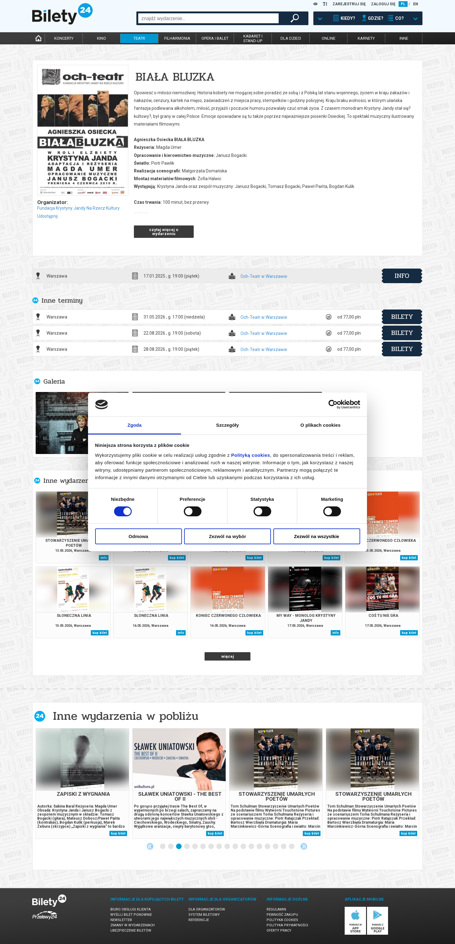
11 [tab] (244, 847)
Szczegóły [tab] (227, 425)
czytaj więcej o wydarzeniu (163, 231)
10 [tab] (235, 847)
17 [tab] (292, 847)
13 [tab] (260, 847)
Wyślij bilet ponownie (131, 915)
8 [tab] (219, 847)
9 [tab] (227, 847)
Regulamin (276, 909)
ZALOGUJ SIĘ (383, 4)
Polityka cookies (282, 920)
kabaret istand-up (253, 38)
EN (415, 4)
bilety (402, 316)
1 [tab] (163, 847)
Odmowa (138, 536)
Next (303, 846)
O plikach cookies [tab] (320, 425)
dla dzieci (291, 38)
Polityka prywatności (287, 925)
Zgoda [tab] (134, 425)
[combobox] (208, 18)
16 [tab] (284, 847)
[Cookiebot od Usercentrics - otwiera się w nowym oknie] (333, 404)
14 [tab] (268, 847)
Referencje (198, 920)
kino (101, 38)
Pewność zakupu (282, 915)
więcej (227, 656)
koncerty (63, 38)
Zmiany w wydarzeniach (132, 925)
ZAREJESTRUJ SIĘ (349, 4)
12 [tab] (252, 847)
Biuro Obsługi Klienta (130, 909)
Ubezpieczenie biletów (130, 930)
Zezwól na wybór (227, 536)
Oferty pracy (279, 930)
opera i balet (214, 38)
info (402, 275)
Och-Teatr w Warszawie (264, 276)
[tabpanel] (82, 783)
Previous (150, 846)
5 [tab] (195, 847)
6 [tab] (203, 847)
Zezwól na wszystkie (316, 536)
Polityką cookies (250, 455)
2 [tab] (171, 847)
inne (404, 38)
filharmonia (177, 38)
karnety (366, 38)
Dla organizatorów (206, 909)
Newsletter (121, 920)
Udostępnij (47, 216)
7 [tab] (211, 847)
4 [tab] (187, 847)
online (328, 38)
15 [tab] (276, 847)
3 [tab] (179, 847)
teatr (139, 38)
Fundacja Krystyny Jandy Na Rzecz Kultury (78, 208)
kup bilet (177, 558)
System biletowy (204, 915)
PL (403, 4)
